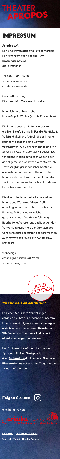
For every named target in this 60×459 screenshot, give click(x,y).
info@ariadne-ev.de (14, 86)
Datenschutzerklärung (27, 433)
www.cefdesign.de (14, 263)
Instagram (50, 323)
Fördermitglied (12, 363)
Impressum (7, 433)
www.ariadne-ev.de (15, 81)
